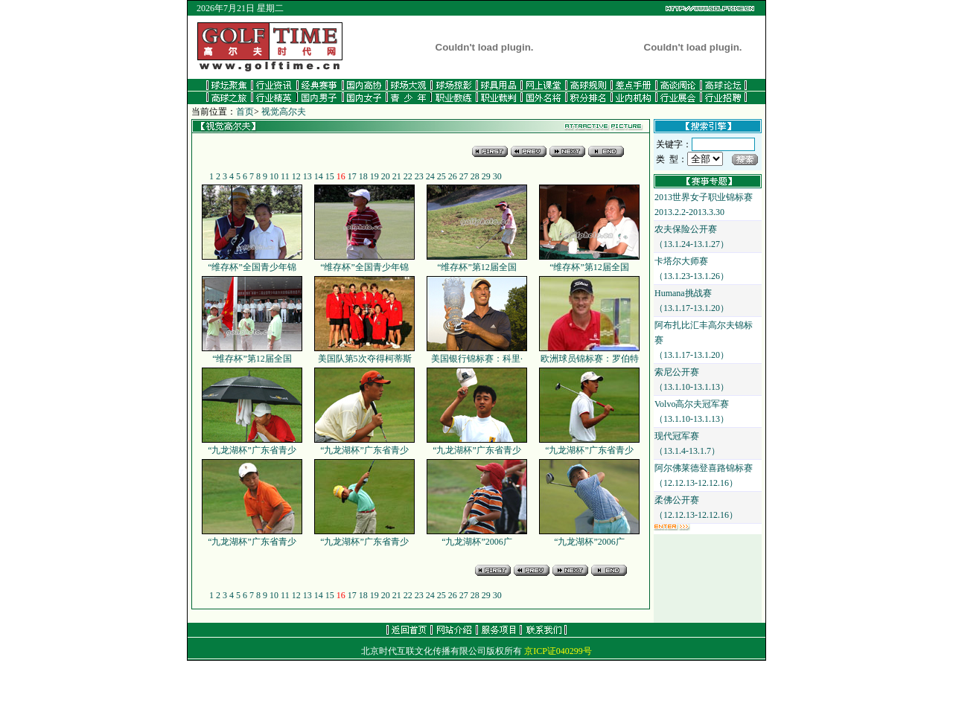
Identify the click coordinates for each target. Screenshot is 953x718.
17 (352, 176)
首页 (245, 111)
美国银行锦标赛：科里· (477, 353)
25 (441, 176)
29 (486, 176)
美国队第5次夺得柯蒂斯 (364, 353)
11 (285, 176)
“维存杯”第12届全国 (477, 261)
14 (318, 176)
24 (430, 176)
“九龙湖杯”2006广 (477, 536)
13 (307, 176)
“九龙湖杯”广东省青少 (252, 445)
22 (408, 176)
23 (419, 176)
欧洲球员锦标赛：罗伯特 (589, 353)
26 (452, 176)
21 (396, 176)
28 (475, 176)
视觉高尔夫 (283, 111)
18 (363, 176)
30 (497, 176)
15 (329, 176)
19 (374, 176)
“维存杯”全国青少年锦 (252, 261)
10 (274, 176)
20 (385, 176)
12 (296, 176)
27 (463, 176)
